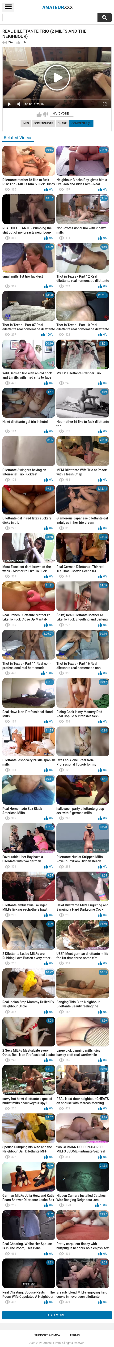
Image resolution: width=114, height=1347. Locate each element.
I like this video (39, 114)
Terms (75, 1335)
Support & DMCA (47, 1335)
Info (26, 123)
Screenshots (43, 123)
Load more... (57, 1315)
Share (62, 123)
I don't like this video (45, 114)
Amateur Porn (52, 1343)
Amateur (57, 7)
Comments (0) (82, 123)
